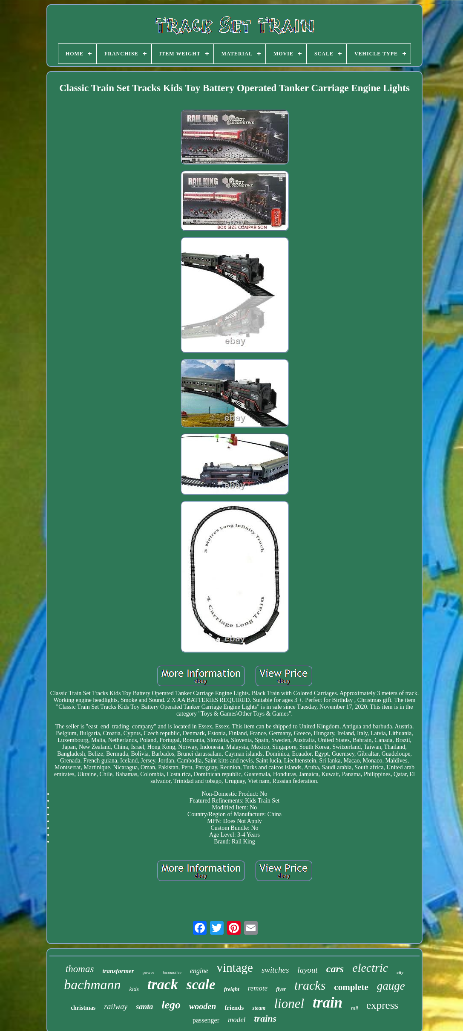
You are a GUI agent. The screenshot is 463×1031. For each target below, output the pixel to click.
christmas (83, 1008)
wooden (202, 1006)
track (162, 984)
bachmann (92, 984)
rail (354, 1008)
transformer (118, 970)
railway (115, 1006)
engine (199, 970)
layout (307, 969)
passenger (206, 1020)
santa (144, 1006)
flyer (281, 989)
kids (134, 989)
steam (258, 1008)
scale (201, 984)
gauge (391, 985)
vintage (235, 967)
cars (335, 968)
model (237, 1020)
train (327, 1002)
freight (231, 989)
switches (275, 969)
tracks (309, 985)
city (400, 972)
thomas (80, 969)
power (149, 972)
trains (265, 1018)
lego (171, 1005)
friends (234, 1007)
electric (370, 967)
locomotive (172, 972)
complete (351, 987)
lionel (289, 1003)
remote (258, 988)
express (382, 1005)
